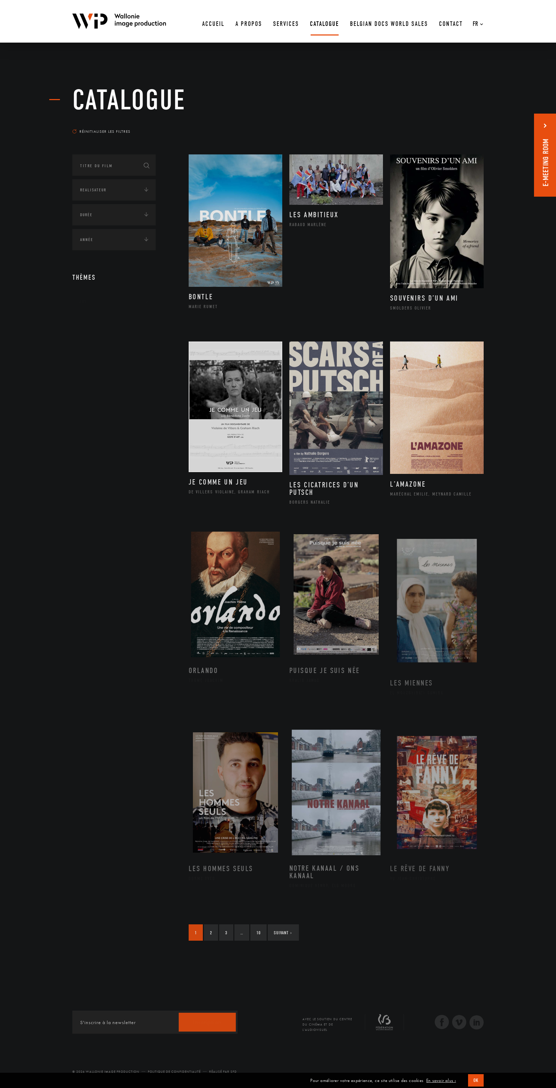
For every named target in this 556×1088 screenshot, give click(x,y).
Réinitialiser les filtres (101, 131)
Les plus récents (466, 124)
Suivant (283, 932)
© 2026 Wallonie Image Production (105, 1072)
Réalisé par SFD (223, 1072)
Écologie (89, 345)
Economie (89, 367)
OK (475, 1080)
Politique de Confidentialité (174, 1072)
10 (258, 932)
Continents (92, 323)
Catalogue (129, 100)
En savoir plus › (441, 1080)
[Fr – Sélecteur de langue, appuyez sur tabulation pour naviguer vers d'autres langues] (476, 21)
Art (83, 301)
